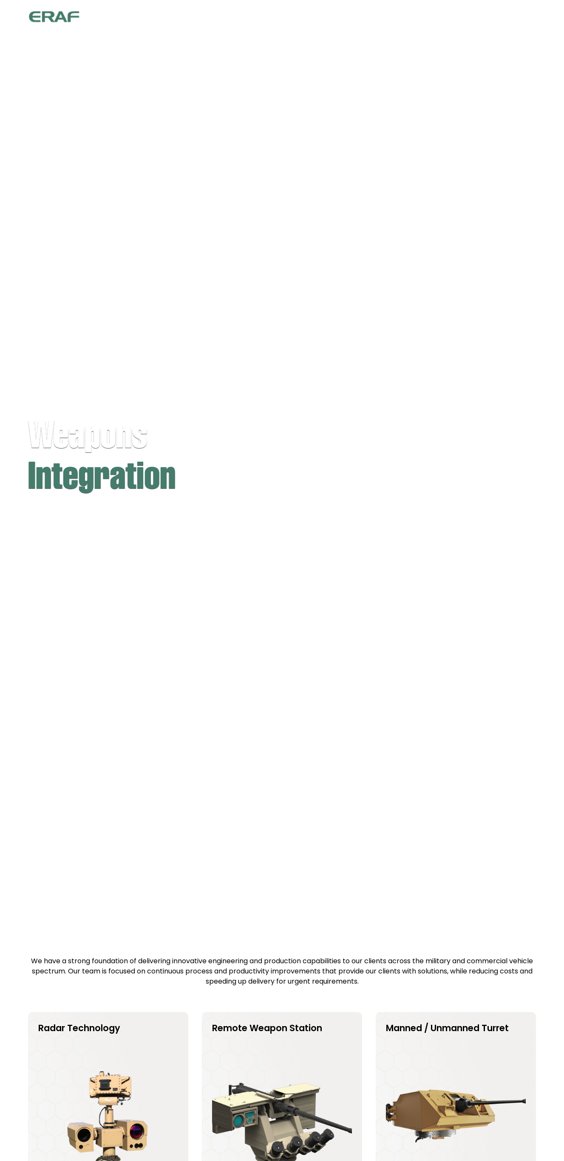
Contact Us (506, 17)
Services (412, 17)
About (307, 17)
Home (268, 17)
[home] (54, 17)
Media (456, 17)
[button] (357, 17)
